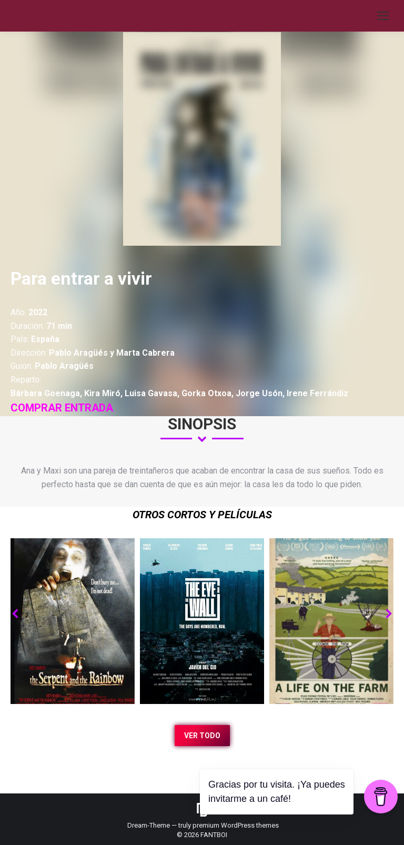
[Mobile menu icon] (382, 15)
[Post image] (73, 621)
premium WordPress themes (236, 825)
